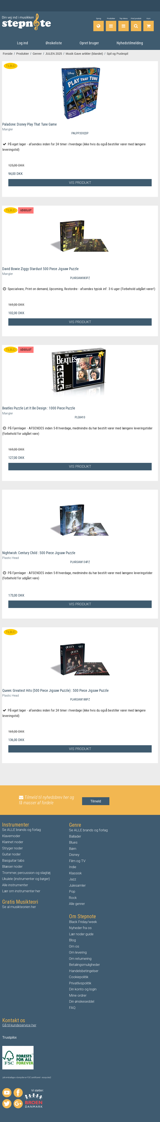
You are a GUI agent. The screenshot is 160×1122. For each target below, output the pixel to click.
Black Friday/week (83, 922)
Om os (74, 946)
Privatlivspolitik (80, 983)
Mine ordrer (77, 995)
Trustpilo (9, 1037)
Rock (73, 898)
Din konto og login (82, 989)
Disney (74, 855)
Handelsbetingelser (83, 971)
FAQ (72, 1008)
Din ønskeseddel (81, 1001)
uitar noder (12, 854)
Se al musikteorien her (19, 907)
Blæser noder (12, 866)
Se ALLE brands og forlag (21, 830)
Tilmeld (95, 801)
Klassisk (75, 873)
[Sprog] (98, 24)
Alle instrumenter (15, 885)
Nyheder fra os (80, 928)
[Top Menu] (123, 24)
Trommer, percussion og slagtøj (26, 873)
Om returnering (80, 958)
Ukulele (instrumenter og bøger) (26, 879)
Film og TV (77, 861)
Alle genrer (77, 904)
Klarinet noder (12, 842)
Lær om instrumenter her (21, 891)
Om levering (78, 952)
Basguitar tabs (13, 860)
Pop (72, 891)
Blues (73, 842)
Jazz (72, 879)
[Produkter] (111, 24)
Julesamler (77, 885)
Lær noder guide (81, 934)
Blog (72, 940)
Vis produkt (80, 182)
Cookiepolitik (78, 977)
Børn (72, 848)
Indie (72, 867)
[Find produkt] (136, 24)
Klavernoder (11, 836)
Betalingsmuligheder (84, 965)
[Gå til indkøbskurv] (148, 24)
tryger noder (13, 848)
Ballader (75, 836)
